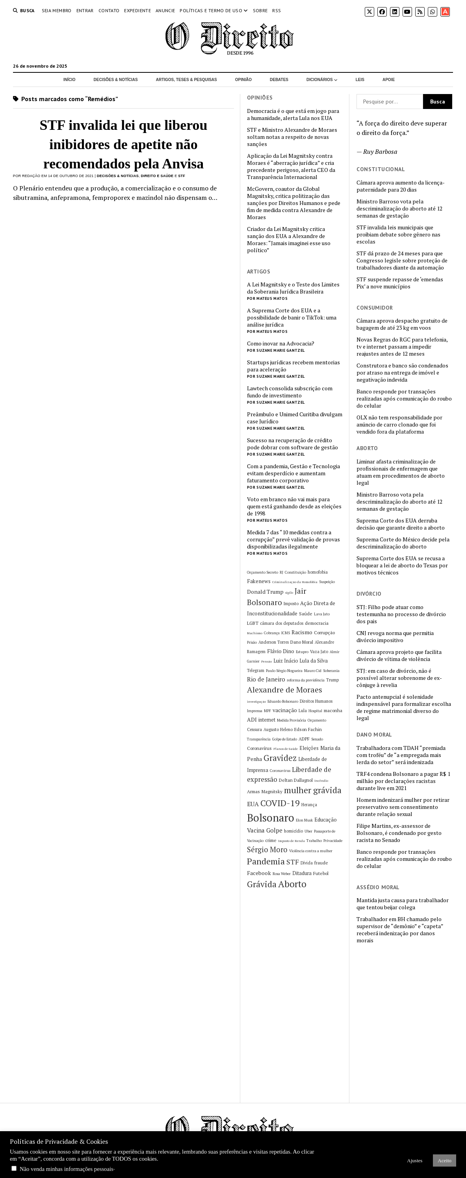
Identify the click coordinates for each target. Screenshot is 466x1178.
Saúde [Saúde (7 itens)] (305, 614)
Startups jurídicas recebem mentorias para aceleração (293, 366)
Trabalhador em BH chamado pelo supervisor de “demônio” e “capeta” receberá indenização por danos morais (399, 930)
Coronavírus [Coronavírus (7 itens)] (259, 748)
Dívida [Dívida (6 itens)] (307, 863)
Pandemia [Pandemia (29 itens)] (266, 861)
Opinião (243, 80)
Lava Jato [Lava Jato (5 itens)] (322, 614)
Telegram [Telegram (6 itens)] (255, 670)
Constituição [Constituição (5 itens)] (295, 572)
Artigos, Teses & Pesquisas (186, 80)
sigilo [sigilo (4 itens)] (289, 593)
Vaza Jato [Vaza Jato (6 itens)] (319, 651)
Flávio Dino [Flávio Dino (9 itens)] (280, 651)
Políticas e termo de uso (211, 10)
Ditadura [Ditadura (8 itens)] (302, 873)
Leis (360, 80)
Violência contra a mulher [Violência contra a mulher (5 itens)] (310, 850)
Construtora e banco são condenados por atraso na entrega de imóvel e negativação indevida (402, 372)
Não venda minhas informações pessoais (66, 1169)
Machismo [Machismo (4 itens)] (254, 633)
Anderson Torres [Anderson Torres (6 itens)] (273, 642)
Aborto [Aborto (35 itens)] (292, 884)
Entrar (85, 10)
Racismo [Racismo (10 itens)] (301, 632)
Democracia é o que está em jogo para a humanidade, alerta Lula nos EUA (293, 114)
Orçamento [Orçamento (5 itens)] (317, 720)
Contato (109, 10)
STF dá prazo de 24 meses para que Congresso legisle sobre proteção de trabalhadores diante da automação (401, 260)
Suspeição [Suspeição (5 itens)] (327, 581)
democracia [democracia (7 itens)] (317, 623)
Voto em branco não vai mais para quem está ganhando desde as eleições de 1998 (294, 506)
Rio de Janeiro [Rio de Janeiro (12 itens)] (266, 679)
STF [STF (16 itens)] (292, 861)
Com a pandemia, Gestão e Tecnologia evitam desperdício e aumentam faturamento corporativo (293, 473)
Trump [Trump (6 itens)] (332, 680)
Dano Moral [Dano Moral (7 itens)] (301, 642)
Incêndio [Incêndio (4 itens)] (321, 781)
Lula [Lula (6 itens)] (303, 710)
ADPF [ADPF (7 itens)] (304, 739)
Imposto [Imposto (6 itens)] (291, 603)
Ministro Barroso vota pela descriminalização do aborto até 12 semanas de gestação (399, 208)
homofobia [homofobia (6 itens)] (318, 572)
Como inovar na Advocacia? (280, 343)
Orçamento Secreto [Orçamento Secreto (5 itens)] (262, 572)
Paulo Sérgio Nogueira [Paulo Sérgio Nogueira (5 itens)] (284, 670)
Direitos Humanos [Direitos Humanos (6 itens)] (316, 701)
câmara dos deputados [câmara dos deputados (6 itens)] (281, 623)
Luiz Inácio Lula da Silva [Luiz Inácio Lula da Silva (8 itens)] (300, 660)
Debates (279, 80)
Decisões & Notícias (115, 80)
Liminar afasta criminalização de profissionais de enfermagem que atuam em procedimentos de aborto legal (400, 472)
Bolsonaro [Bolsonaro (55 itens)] (270, 818)
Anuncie (165, 10)
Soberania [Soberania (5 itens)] (331, 670)
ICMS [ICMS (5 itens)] (285, 632)
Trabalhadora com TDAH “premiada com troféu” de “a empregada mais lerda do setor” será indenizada (401, 755)
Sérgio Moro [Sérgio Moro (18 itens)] (267, 849)
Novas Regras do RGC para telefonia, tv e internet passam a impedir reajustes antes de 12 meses (401, 346)
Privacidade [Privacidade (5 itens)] (332, 840)
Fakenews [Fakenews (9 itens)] (259, 581)
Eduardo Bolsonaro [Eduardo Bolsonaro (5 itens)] (282, 701)
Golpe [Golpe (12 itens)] (274, 830)
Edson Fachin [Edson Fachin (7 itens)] (308, 729)
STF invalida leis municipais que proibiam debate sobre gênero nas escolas (398, 234)
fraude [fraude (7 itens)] (321, 863)
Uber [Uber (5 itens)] (308, 831)
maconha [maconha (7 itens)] (333, 710)
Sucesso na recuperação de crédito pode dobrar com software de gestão (292, 444)
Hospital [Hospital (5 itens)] (315, 710)
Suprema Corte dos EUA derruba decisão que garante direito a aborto (400, 524)
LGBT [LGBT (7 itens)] (252, 623)
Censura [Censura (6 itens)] (254, 729)
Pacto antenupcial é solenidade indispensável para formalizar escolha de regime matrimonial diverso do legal (403, 707)
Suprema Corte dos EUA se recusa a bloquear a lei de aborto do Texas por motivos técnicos (402, 565)
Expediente (137, 10)
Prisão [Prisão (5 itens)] (252, 642)
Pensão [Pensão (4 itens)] (266, 661)
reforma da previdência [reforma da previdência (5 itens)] (306, 680)
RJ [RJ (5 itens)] (281, 572)
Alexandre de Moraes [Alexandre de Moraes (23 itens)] (284, 689)
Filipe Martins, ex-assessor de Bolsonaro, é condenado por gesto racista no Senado (399, 833)
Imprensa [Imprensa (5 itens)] (254, 710)
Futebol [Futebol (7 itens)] (321, 873)
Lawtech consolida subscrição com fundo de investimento (289, 392)
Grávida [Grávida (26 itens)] (262, 884)
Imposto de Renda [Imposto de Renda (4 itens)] (291, 841)
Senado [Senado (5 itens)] (317, 739)
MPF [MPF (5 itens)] (267, 710)
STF (181, 176)
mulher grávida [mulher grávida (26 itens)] (313, 790)
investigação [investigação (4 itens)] (256, 701)
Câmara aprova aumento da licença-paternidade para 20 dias (400, 186)
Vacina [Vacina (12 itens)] (256, 830)
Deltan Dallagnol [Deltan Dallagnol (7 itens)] (296, 780)
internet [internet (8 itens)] (266, 719)
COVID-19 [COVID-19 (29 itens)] (280, 803)
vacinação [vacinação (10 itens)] (285, 710)
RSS (276, 10)
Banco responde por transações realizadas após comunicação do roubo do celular (404, 398)
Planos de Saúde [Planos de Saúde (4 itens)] (285, 749)
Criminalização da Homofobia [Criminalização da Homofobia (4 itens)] (294, 582)
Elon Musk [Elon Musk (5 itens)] (304, 820)
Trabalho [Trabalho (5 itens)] (314, 840)
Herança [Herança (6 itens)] (309, 804)
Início (69, 80)
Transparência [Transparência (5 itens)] (259, 739)
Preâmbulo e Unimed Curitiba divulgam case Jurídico (294, 418)
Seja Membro (57, 10)
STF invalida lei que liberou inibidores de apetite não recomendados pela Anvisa (123, 144)
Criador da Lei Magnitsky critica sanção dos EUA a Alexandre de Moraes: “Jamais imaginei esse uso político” (288, 239)
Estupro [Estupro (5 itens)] (302, 651)
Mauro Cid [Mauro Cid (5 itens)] (312, 670)
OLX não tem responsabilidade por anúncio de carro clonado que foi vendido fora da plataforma (399, 424)
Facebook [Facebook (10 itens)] (259, 873)
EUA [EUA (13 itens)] (253, 803)
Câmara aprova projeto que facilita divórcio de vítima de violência (399, 655)
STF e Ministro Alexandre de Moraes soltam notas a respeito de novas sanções (292, 137)
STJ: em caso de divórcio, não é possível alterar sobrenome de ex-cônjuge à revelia (399, 678)
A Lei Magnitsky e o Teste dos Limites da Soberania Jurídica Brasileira (293, 288)
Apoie (388, 80)
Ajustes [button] (414, 1160)
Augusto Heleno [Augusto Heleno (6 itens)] (278, 729)
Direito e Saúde (157, 176)
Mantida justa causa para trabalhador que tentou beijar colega (402, 904)
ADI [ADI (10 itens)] (252, 719)
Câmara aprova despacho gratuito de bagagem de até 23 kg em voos (401, 324)
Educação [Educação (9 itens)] (325, 819)
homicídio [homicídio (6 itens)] (293, 831)
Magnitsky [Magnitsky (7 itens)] (272, 791)
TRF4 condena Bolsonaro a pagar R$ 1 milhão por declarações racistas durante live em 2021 (403, 781)
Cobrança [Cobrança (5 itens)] (272, 632)
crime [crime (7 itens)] (271, 840)
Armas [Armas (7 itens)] (253, 791)
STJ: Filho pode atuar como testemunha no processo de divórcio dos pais (401, 614)
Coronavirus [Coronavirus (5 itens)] (280, 770)
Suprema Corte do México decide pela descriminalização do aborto (402, 543)
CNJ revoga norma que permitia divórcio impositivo (395, 637)
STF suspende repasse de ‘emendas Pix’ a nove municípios (399, 283)
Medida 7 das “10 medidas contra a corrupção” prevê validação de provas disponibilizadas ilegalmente (293, 539)
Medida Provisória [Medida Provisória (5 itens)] (291, 720)
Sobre (260, 10)
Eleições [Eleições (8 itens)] (309, 748)
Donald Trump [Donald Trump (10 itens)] (265, 591)
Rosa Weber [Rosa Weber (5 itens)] (282, 873)
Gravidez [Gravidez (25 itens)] (280, 758)
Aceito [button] (444, 1160)
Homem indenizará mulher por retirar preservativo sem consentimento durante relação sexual (402, 807)
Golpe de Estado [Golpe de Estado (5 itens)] (284, 739)
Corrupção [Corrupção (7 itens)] (324, 632)
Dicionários (319, 80)
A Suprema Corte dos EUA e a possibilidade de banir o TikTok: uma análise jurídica (291, 317)
